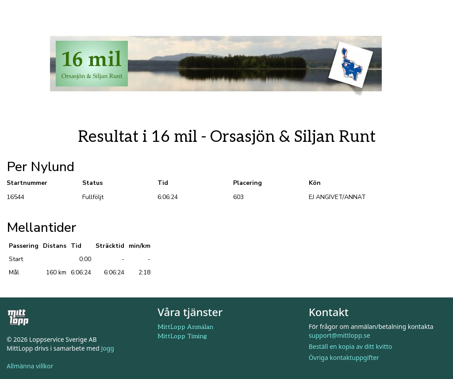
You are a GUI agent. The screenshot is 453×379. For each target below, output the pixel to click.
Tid (162, 183)
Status (92, 183)
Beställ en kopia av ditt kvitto (350, 346)
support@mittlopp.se (339, 335)
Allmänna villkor (30, 366)
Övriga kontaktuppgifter (344, 357)
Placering (247, 183)
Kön (315, 183)
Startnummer (27, 183)
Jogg (107, 348)
